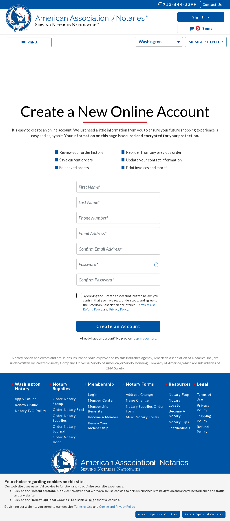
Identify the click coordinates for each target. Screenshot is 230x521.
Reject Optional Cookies (204, 514)
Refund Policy (203, 429)
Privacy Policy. (119, 309)
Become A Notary (177, 413)
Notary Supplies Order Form (145, 408)
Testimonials (179, 428)
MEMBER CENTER (206, 42)
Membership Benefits (98, 408)
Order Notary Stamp (64, 401)
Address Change (139, 394)
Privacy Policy (203, 407)
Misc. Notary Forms (142, 417)
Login (92, 394)
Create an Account (118, 326)
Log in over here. (145, 338)
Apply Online (26, 399)
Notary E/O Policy (30, 411)
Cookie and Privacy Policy (116, 506)
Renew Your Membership (98, 425)
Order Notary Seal (68, 410)
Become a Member (103, 417)
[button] (200, 17)
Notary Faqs (179, 394)
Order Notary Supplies (64, 418)
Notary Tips (179, 422)
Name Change (137, 400)
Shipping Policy (204, 418)
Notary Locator (175, 402)
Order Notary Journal (64, 428)
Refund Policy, (93, 309)
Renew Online (26, 405)
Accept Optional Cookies (157, 514)
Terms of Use (146, 305)
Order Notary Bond (64, 439)
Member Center (101, 400)
